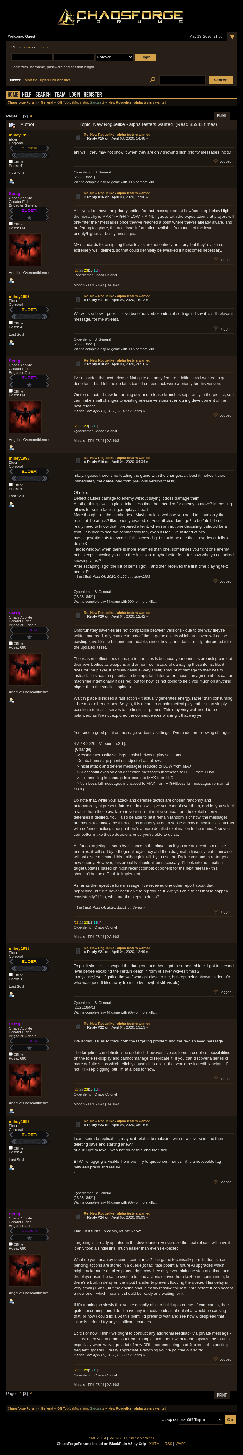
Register (93, 95)
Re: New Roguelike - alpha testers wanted (117, 134)
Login (74, 95)
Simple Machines (141, 1438)
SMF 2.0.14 (97, 1438)
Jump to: (170, 1420)
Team (59, 95)
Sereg (14, 193)
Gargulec (96, 102)
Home (13, 95)
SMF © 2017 (118, 1438)
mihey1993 (19, 135)
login (27, 47)
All (32, 116)
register (42, 47)
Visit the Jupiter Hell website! (47, 80)
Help (27, 95)
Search (43, 95)
